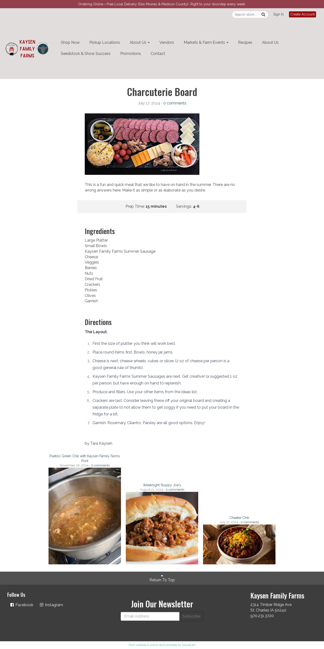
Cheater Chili (239, 518)
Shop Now (70, 42)
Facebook (21, 605)
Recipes (245, 42)
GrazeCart (188, 645)
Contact (158, 53)
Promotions (130, 53)
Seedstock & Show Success (86, 53)
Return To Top (162, 578)
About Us (140, 42)
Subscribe (191, 616)
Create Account (302, 14)
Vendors (166, 42)
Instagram (51, 605)
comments (174, 103)
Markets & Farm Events (206, 42)
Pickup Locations (104, 42)
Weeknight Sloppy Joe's (162, 485)
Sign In (278, 14)
